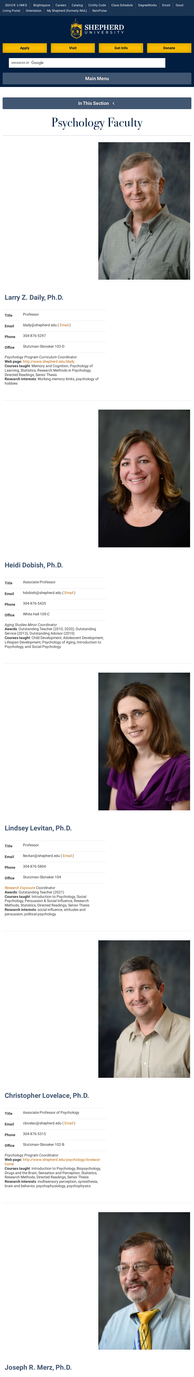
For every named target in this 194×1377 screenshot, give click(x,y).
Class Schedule (122, 5)
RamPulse (99, 10)
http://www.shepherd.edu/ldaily (49, 216)
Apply (24, 48)
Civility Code (97, 5)
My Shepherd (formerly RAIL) (67, 10)
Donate (169, 48)
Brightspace (41, 5)
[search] (87, 63)
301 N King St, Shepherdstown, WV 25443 (53, 1364)
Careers (61, 5)
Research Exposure (20, 451)
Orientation (33, 10)
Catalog (77, 5)
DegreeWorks (147, 5)
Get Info (121, 48)
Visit (73, 48)
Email (166, 5)
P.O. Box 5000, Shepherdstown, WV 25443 (148, 1364)
